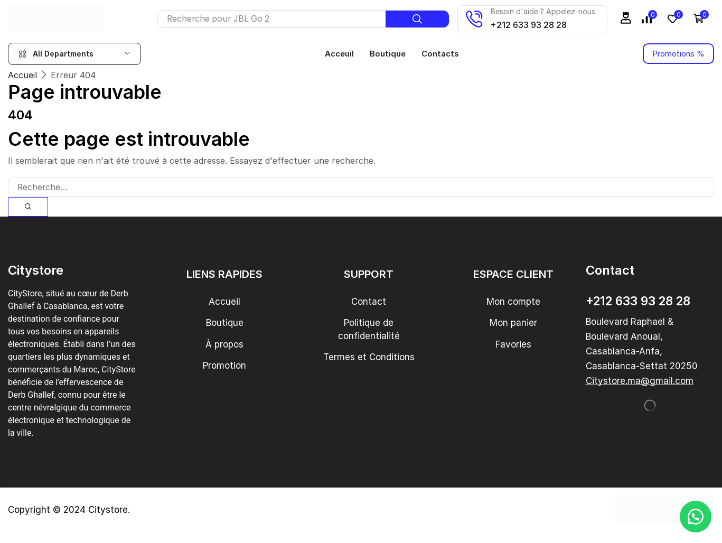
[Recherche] (417, 19)
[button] (626, 18)
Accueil (22, 75)
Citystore (108, 509)
